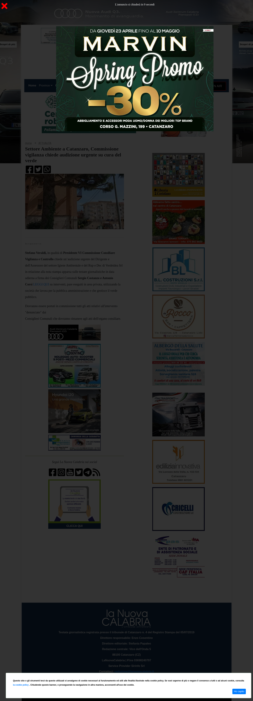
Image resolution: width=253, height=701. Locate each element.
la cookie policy (21, 685)
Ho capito (239, 691)
